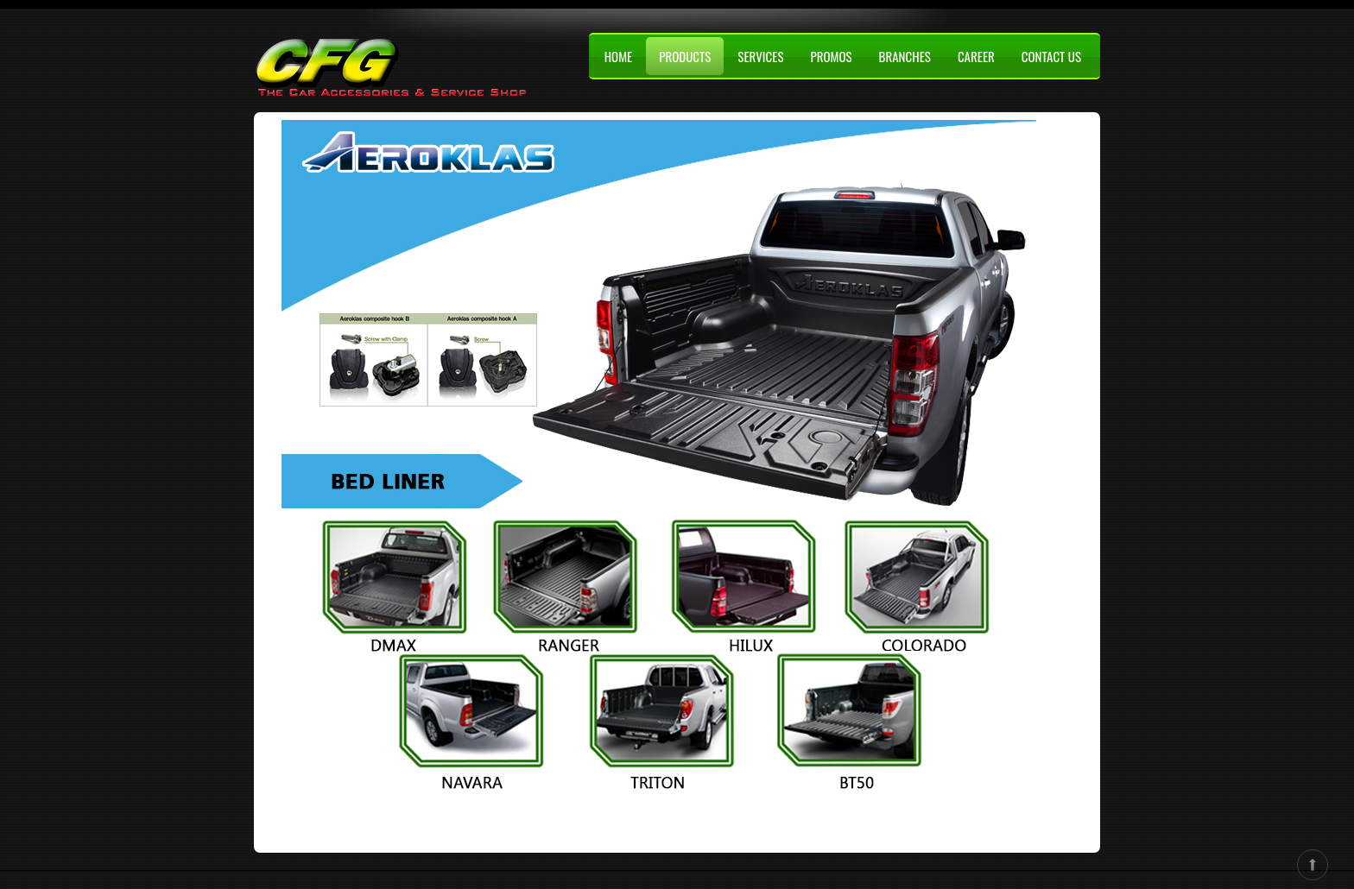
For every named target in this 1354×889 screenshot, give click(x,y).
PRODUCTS (685, 56)
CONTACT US (1051, 56)
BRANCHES (905, 56)
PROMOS (830, 56)
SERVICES (760, 56)
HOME (618, 56)
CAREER (976, 56)
